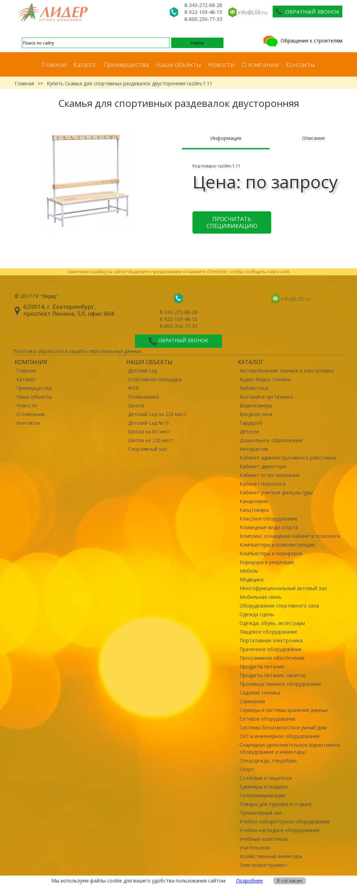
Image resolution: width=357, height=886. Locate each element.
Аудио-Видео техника (265, 379)
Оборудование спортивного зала (279, 605)
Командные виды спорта (269, 527)
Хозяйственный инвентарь (271, 856)
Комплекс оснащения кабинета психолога (290, 536)
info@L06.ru (252, 12)
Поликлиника (143, 396)
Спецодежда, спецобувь (268, 760)
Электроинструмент (263, 865)
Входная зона (256, 414)
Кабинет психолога (263, 483)
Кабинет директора (263, 466)
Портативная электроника (271, 640)
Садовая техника (260, 692)
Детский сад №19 (148, 423)
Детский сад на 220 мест (157, 414)
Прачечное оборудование (271, 649)
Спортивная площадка (155, 379)
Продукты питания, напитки (273, 675)
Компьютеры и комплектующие (277, 544)
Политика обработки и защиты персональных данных (77, 351)
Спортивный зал (147, 449)
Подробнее (249, 880)
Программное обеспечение (272, 657)
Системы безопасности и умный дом (283, 727)
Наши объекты (178, 64)
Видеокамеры (256, 405)
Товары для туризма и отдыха (275, 804)
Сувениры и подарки (264, 786)
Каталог (85, 64)
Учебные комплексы (264, 839)
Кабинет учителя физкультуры (276, 492)
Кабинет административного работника (288, 457)
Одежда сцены (257, 614)
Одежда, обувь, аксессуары (272, 623)
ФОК (133, 388)
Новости (221, 64)
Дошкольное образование (271, 440)
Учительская (255, 847)
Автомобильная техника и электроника (287, 370)
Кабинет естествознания (269, 475)
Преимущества (126, 64)
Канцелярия (254, 501)
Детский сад (142, 370)
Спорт (247, 769)
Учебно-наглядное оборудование (280, 830)
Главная (54, 64)
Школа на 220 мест (151, 440)
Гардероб (251, 423)
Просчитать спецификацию (231, 222)
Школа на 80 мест (149, 431)
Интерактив (254, 449)
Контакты (300, 64)
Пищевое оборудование (268, 631)
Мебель (249, 570)
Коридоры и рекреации (267, 562)
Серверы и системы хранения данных (284, 710)
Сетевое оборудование (268, 718)
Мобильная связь (261, 597)
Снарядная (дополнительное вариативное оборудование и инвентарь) (290, 748)
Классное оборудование (269, 518)
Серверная (252, 701)
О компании (260, 64)
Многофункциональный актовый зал (283, 588)
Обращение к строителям (302, 40)
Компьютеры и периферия (271, 553)
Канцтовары (254, 510)
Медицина (252, 579)
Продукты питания (262, 666)
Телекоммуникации (262, 795)
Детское (249, 431)
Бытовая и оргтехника (266, 396)
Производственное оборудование (280, 684)
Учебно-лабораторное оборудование (285, 821)
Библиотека (254, 388)
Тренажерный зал (261, 812)
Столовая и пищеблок (266, 778)
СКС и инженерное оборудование (280, 736)
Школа (136, 405)
